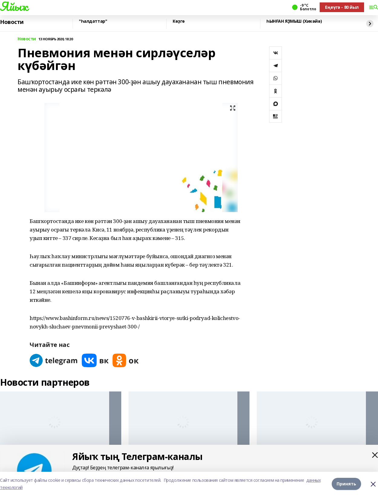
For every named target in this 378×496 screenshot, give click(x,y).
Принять (346, 484)
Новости (12, 22)
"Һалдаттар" (93, 21)
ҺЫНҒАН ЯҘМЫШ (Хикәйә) (294, 21)
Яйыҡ (14, 6)
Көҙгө (179, 21)
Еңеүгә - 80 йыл (342, 7)
